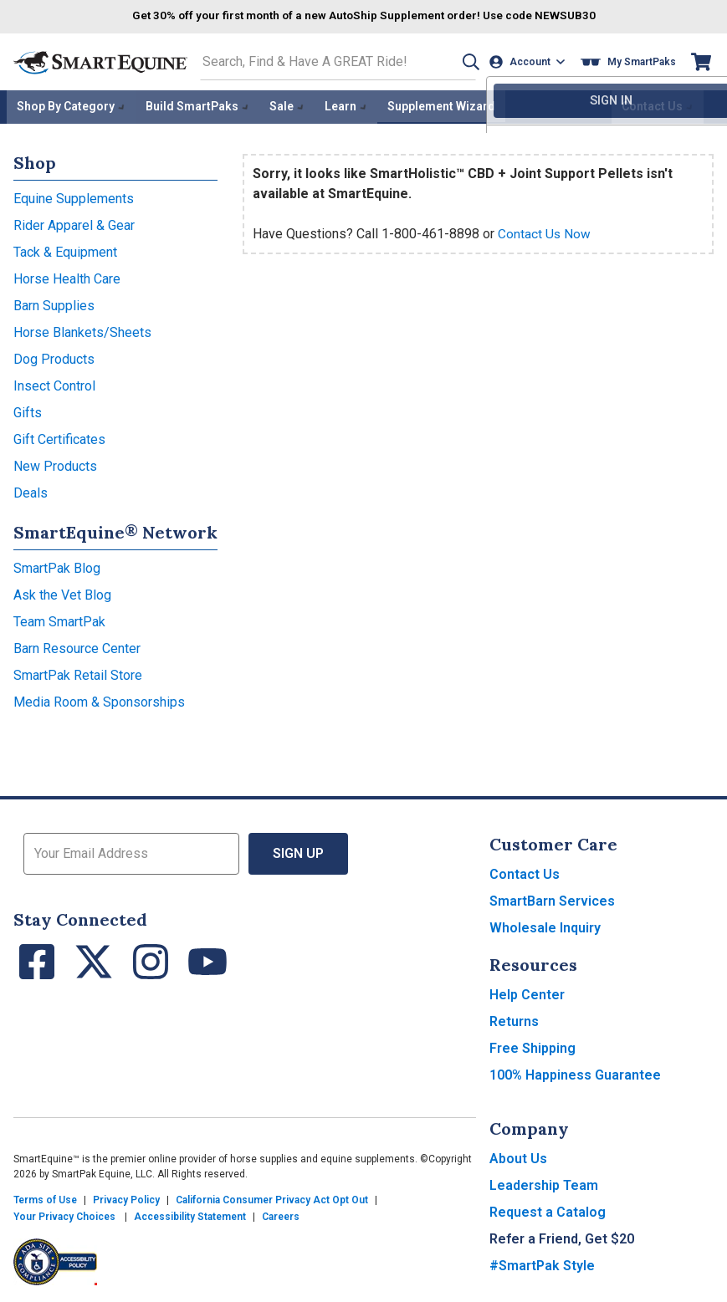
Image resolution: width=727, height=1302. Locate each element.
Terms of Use (45, 1197)
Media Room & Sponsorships (99, 699)
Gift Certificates (59, 437)
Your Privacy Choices (64, 1214)
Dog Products (54, 357)
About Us (518, 1156)
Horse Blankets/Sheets (82, 330)
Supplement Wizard (441, 105)
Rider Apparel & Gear (74, 223)
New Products (55, 464)
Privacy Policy (126, 1197)
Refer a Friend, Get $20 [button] (561, 1236)
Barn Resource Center (77, 646)
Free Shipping (532, 1046)
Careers (281, 1214)
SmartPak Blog (56, 566)
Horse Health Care (66, 276)
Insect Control (54, 383)
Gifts (27, 410)
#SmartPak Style (542, 1263)
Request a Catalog (547, 1210)
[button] (465, 61)
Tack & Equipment (65, 250)
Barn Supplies (54, 303)
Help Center (527, 992)
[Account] (529, 61)
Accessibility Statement (190, 1214)
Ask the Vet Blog (62, 592)
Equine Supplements (73, 196)
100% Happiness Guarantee (575, 1072)
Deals (30, 490)
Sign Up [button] (298, 851)
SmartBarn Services (552, 898)
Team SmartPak (59, 619)
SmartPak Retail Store (77, 673)
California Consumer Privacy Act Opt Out (272, 1197)
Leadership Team (543, 1183)
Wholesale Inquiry (545, 925)
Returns (514, 1019)
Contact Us (524, 872)
